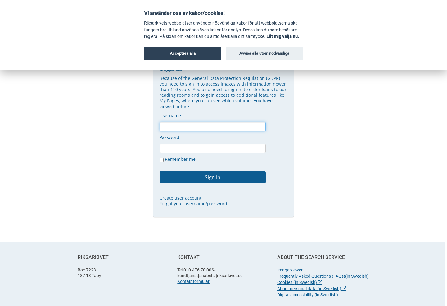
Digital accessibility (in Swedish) (307, 294)
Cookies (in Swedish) (299, 282)
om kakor (186, 36)
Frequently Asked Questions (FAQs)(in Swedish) (323, 276)
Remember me (178, 159)
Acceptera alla (183, 53)
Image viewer (290, 269)
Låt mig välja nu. (282, 36)
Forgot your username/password (193, 203)
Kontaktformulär (193, 281)
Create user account (180, 198)
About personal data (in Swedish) (311, 288)
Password (169, 137)
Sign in (212, 177)
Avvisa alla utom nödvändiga (264, 53)
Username (170, 115)
